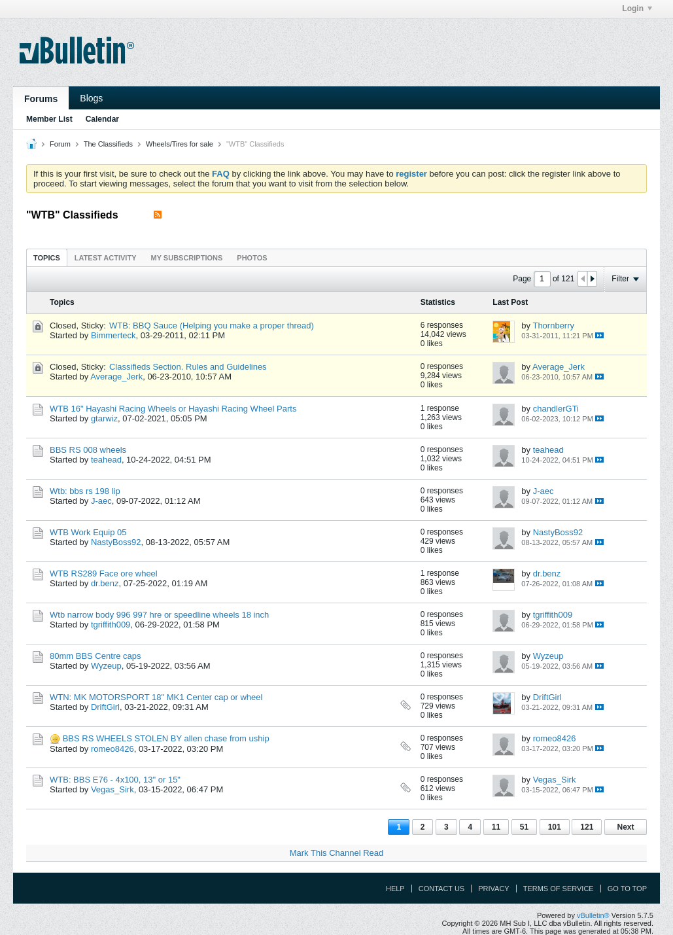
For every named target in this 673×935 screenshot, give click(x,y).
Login (637, 8)
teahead (106, 460)
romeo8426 (112, 749)
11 (496, 827)
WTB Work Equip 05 (88, 532)
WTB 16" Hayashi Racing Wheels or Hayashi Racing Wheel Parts (173, 409)
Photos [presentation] (252, 258)
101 (554, 827)
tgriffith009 (110, 624)
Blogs (91, 98)
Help (395, 888)
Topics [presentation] (46, 258)
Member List (49, 119)
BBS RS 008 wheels (88, 450)
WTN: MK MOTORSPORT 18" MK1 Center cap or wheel (156, 697)
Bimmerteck (113, 335)
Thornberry (553, 325)
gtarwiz (104, 418)
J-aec (101, 501)
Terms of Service (558, 888)
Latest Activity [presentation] (106, 258)
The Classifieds (108, 144)
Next (625, 827)
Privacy (493, 888)
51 (524, 827)
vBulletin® (593, 915)
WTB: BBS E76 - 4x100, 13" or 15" (115, 780)
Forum (60, 144)
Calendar (102, 119)
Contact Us (442, 888)
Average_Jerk (116, 376)
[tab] (46, 257)
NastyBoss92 (116, 542)
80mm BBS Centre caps (95, 656)
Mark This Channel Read (337, 853)
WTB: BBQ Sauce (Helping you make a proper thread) (211, 325)
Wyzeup (106, 666)
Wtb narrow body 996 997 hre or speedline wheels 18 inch (159, 615)
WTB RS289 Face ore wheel (104, 573)
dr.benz (105, 583)
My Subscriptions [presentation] (187, 258)
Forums (41, 99)
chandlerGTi (556, 409)
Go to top (627, 888)
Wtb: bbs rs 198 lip (85, 491)
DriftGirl (105, 707)
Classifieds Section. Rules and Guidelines (188, 367)
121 (586, 827)
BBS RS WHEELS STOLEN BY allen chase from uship (166, 738)
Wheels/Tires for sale (179, 144)
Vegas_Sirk (112, 789)
